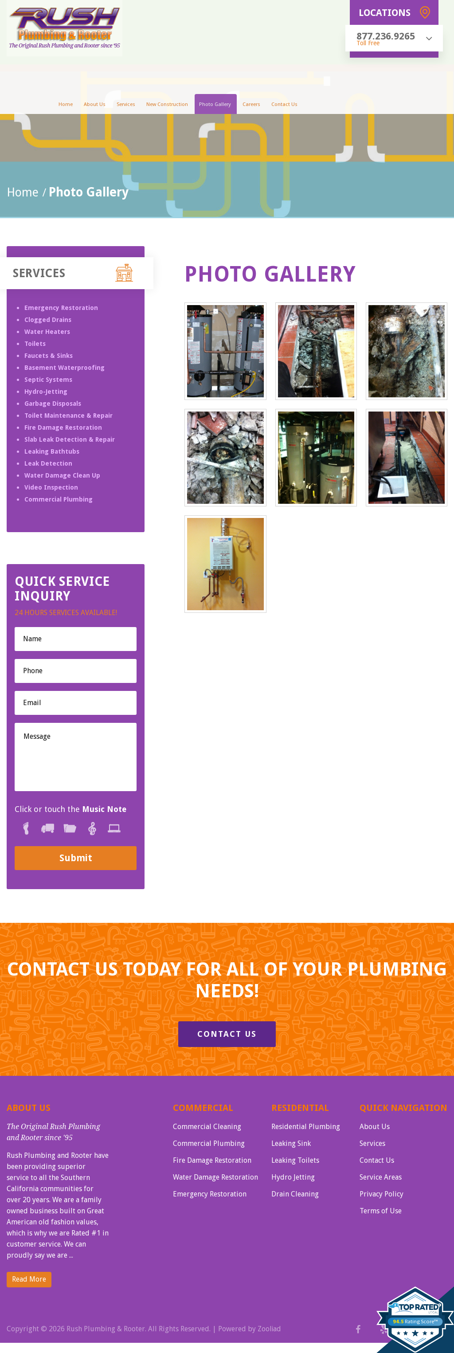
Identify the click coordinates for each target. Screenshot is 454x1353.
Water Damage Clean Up (62, 475)
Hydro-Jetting (45, 391)
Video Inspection (51, 487)
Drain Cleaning (295, 1192)
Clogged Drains (47, 319)
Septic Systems (48, 379)
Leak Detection (48, 463)
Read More (29, 1279)
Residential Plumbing (305, 1127)
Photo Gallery (214, 105)
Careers (248, 105)
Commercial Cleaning (207, 1127)
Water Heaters (47, 331)
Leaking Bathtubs (51, 451)
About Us (99, 105)
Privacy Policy (381, 1192)
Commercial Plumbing (58, 499)
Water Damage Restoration (215, 1176)
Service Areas (381, 1176)
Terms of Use (381, 1209)
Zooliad (270, 1329)
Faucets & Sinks (48, 355)
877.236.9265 (385, 36)
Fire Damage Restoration (63, 427)
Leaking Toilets (295, 1160)
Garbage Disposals (52, 403)
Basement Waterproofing (64, 367)
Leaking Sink (291, 1143)
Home (72, 105)
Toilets (35, 343)
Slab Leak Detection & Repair (69, 439)
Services (129, 105)
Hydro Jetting (293, 1176)
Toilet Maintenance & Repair (68, 415)
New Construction (168, 105)
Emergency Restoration (61, 307)
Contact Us (279, 105)
